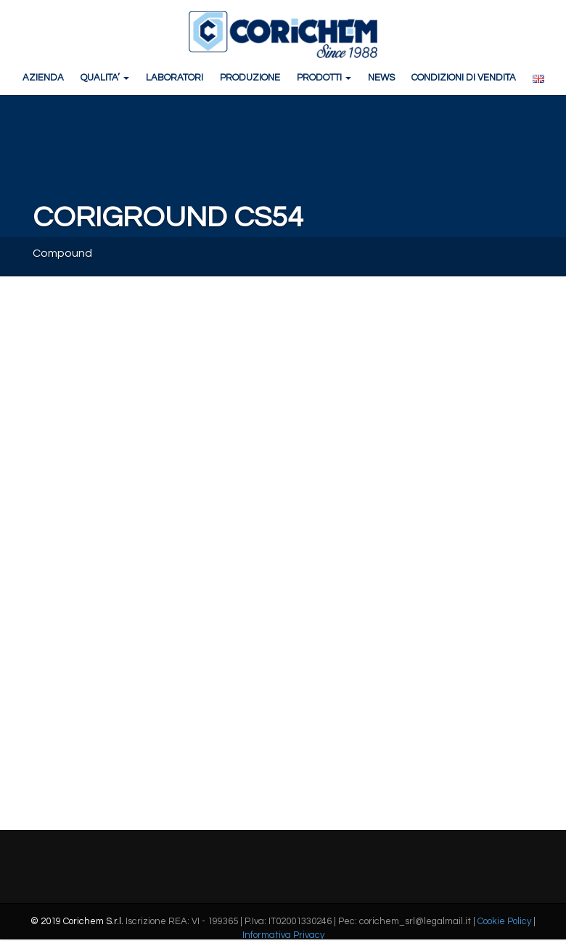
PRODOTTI (324, 78)
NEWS (381, 78)
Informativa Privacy (283, 935)
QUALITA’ (105, 78)
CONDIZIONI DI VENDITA (463, 78)
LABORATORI (174, 78)
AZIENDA (43, 78)
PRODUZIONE (250, 78)
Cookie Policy (504, 921)
